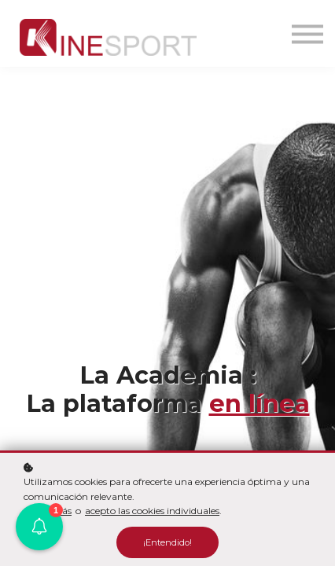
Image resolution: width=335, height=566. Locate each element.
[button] (39, 526)
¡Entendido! (167, 542)
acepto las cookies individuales (152, 510)
